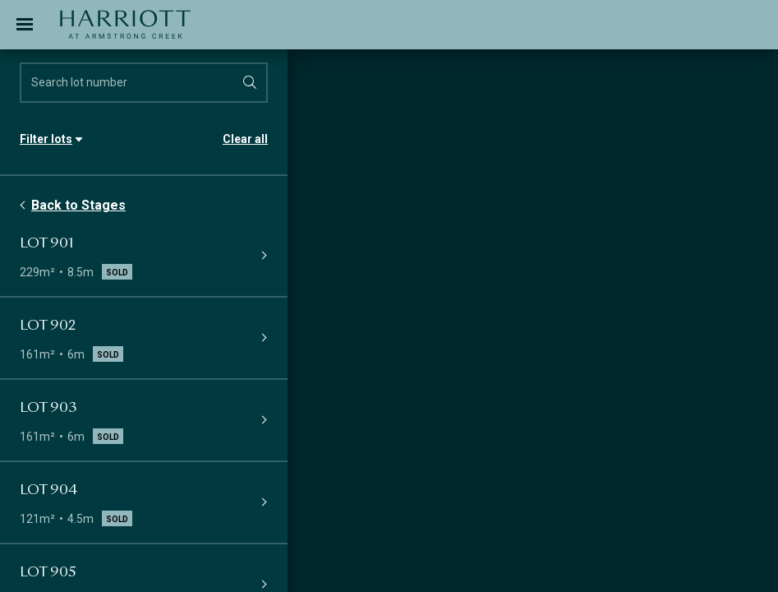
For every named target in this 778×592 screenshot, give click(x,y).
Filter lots (46, 139)
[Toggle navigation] (24, 24)
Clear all (245, 139)
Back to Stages (78, 205)
